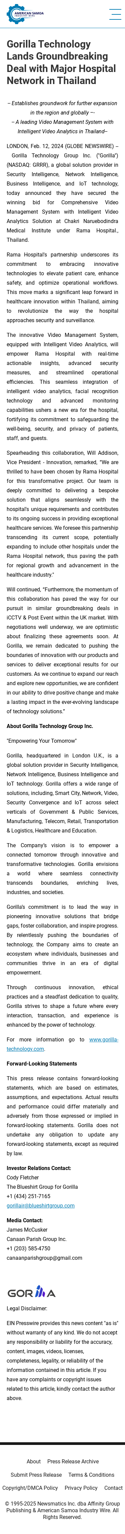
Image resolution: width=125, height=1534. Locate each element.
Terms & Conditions (91, 1475)
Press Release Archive (73, 1461)
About (34, 1461)
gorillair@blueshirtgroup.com (41, 1205)
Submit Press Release (36, 1475)
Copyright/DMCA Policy (30, 1488)
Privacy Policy (81, 1488)
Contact (113, 1488)
